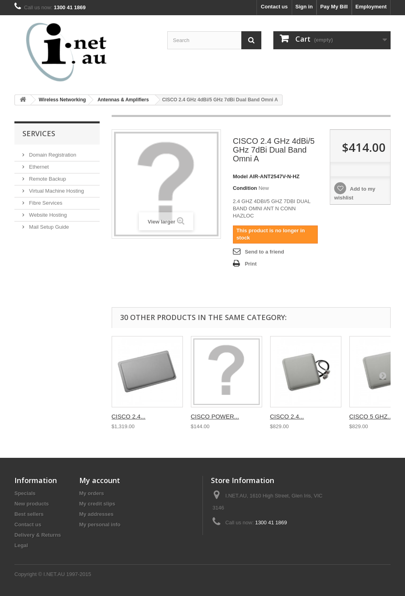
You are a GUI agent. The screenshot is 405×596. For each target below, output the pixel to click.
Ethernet (38, 167)
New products (31, 504)
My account (99, 480)
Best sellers (29, 514)
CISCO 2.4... (129, 416)
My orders (91, 493)
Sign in (304, 7)
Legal (21, 545)
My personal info (99, 525)
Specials (25, 493)
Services (38, 133)
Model (240, 176)
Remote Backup (47, 179)
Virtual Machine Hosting (56, 191)
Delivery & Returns (37, 535)
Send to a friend (264, 252)
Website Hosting (47, 215)
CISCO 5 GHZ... (371, 416)
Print (251, 264)
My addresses (96, 514)
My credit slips (97, 504)
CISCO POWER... (215, 416)
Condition (245, 188)
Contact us (274, 7)
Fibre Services (45, 203)
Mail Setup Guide (48, 227)
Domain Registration (52, 155)
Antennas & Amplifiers (123, 100)
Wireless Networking (62, 100)
